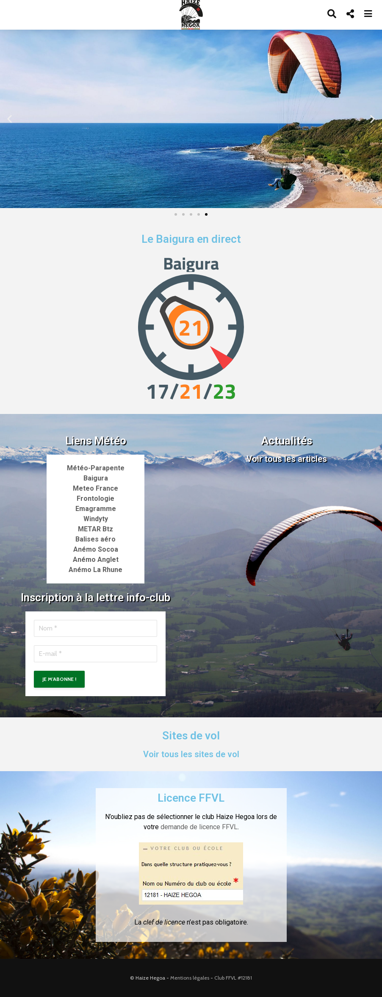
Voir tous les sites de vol (191, 754)
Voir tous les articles (286, 459)
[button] (9, 119)
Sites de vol (191, 735)
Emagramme (95, 509)
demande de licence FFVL (199, 827)
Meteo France (95, 488)
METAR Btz (95, 529)
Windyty (95, 519)
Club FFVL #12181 (233, 978)
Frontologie (95, 498)
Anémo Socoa (95, 549)
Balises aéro (95, 539)
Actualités (286, 440)
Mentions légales (189, 978)
